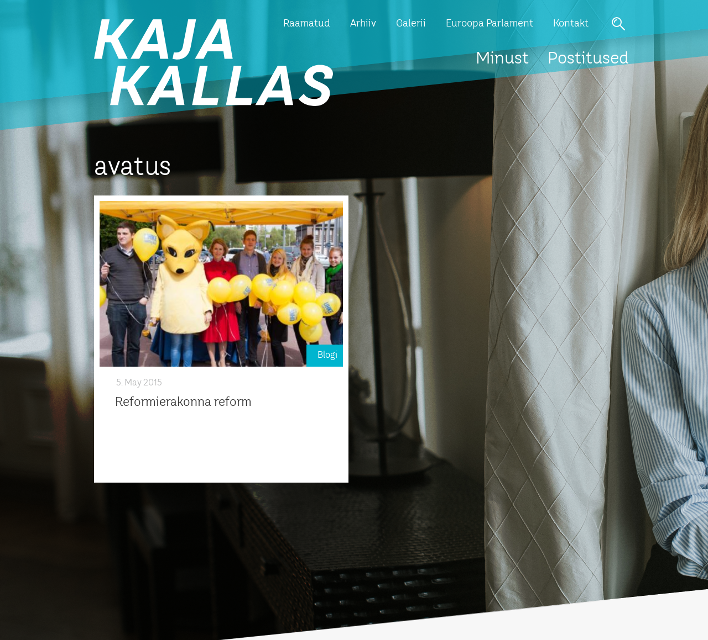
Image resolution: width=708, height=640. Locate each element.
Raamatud (306, 24)
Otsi (618, 24)
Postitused (588, 59)
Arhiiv (363, 24)
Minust (502, 59)
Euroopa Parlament (489, 24)
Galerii (411, 24)
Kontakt (571, 24)
